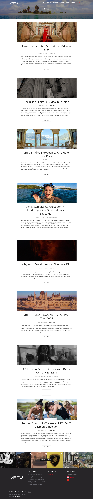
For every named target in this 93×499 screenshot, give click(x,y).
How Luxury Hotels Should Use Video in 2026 (46, 47)
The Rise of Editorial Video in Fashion (46, 102)
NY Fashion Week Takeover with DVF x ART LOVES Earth (46, 370)
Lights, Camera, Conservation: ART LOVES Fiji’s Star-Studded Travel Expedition (46, 210)
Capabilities (55, 2)
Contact (73, 2)
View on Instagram (46, 459)
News (67, 2)
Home (43, 2)
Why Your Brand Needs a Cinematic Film (46, 264)
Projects (62, 2)
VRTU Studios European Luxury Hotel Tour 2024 (46, 316)
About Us (48, 2)
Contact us (50, 474)
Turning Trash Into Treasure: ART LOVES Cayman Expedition (46, 424)
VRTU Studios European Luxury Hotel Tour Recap (46, 154)
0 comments (52, 53)
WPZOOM (17, 496)
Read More (46, 69)
